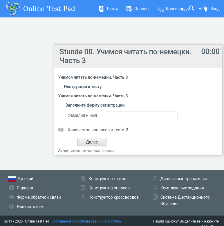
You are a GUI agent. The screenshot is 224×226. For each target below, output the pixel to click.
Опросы (138, 9)
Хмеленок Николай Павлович (93, 151)
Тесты (108, 9)
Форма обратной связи (39, 197)
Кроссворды (174, 9)
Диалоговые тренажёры (183, 178)
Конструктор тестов (107, 178)
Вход (211, 9)
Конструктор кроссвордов (113, 197)
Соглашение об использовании (77, 221)
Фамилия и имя (82, 115)
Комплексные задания (182, 188)
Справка (25, 188)
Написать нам (30, 206)
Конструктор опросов (109, 188)
